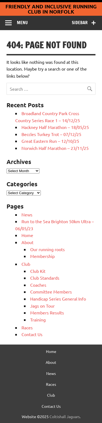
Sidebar (80, 23)
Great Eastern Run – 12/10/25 (50, 141)
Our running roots (47, 249)
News (26, 214)
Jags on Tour (42, 305)
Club (25, 264)
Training (38, 319)
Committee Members (51, 291)
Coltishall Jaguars (65, 416)
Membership (42, 256)
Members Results (47, 312)
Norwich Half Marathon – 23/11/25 (55, 148)
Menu (22, 23)
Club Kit (37, 271)
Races (27, 327)
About (27, 242)
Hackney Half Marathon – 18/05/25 (55, 127)
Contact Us (31, 334)
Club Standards (44, 277)
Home (27, 235)
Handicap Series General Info (58, 298)
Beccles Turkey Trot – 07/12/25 (51, 134)
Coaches (38, 285)
